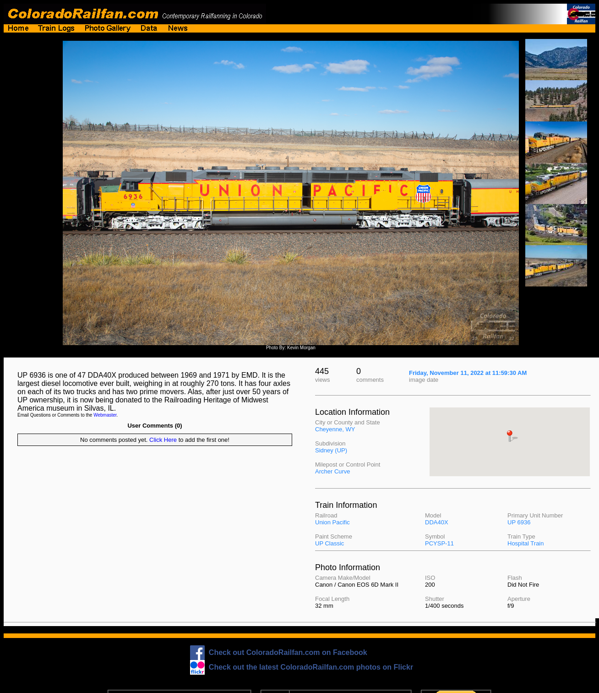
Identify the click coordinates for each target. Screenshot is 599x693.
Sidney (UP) (331, 450)
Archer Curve (332, 471)
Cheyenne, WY (335, 429)
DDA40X (436, 522)
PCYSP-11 (439, 543)
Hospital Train (525, 543)
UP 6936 (518, 522)
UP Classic (329, 543)
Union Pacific (332, 522)
